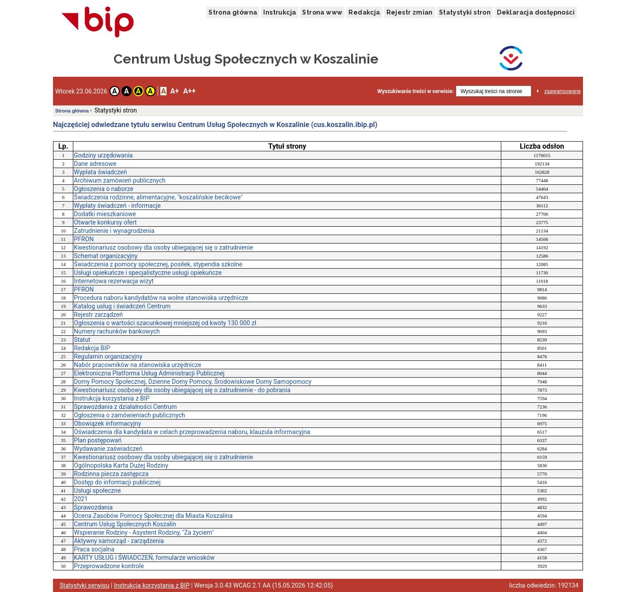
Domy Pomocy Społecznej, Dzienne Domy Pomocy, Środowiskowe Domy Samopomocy (192, 381)
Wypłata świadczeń (100, 172)
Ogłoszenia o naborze (103, 188)
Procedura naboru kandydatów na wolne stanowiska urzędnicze (161, 297)
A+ (174, 91)
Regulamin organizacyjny (108, 356)
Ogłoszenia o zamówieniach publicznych (129, 415)
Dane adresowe (95, 163)
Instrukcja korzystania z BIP (111, 398)
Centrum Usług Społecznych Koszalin (125, 524)
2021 (80, 498)
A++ (189, 91)
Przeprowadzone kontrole (109, 566)
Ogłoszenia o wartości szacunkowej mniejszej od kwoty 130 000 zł (165, 322)
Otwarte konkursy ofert (105, 222)
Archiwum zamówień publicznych (119, 180)
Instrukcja (279, 12)
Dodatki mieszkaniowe (105, 213)
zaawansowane (562, 91)
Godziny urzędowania (103, 155)
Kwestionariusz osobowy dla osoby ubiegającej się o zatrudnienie (163, 247)
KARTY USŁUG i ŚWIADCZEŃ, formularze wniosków (144, 557)
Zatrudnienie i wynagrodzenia (114, 230)
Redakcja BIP (92, 348)
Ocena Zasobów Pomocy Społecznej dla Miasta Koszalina (153, 515)
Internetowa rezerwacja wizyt (114, 281)
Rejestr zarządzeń (98, 314)
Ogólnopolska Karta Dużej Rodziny (121, 465)
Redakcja (364, 12)
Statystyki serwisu (85, 585)
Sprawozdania (93, 507)
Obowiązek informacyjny (107, 423)
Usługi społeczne (97, 490)
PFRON (84, 239)
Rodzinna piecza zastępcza (111, 473)
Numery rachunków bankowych (116, 331)
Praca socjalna (94, 549)
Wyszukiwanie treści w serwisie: (415, 91)
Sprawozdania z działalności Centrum (125, 406)
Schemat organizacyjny (105, 255)
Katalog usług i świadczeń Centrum (122, 306)
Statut (82, 339)
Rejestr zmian (409, 12)
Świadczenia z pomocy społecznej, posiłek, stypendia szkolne (158, 264)
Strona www (322, 12)
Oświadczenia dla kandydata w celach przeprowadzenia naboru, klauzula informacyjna (192, 431)
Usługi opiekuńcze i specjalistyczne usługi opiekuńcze (148, 272)
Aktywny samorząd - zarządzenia (119, 540)
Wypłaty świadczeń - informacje (117, 205)
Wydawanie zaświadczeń (108, 448)
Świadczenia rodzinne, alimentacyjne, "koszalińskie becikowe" (158, 197)
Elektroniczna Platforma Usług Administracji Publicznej (149, 373)
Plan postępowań (97, 440)
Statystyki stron (465, 12)
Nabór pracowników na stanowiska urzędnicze (137, 364)
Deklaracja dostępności (536, 12)
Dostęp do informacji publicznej (117, 482)
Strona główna (232, 12)
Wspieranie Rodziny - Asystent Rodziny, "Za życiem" (144, 532)
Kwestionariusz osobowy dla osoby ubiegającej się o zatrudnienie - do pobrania (182, 389)
